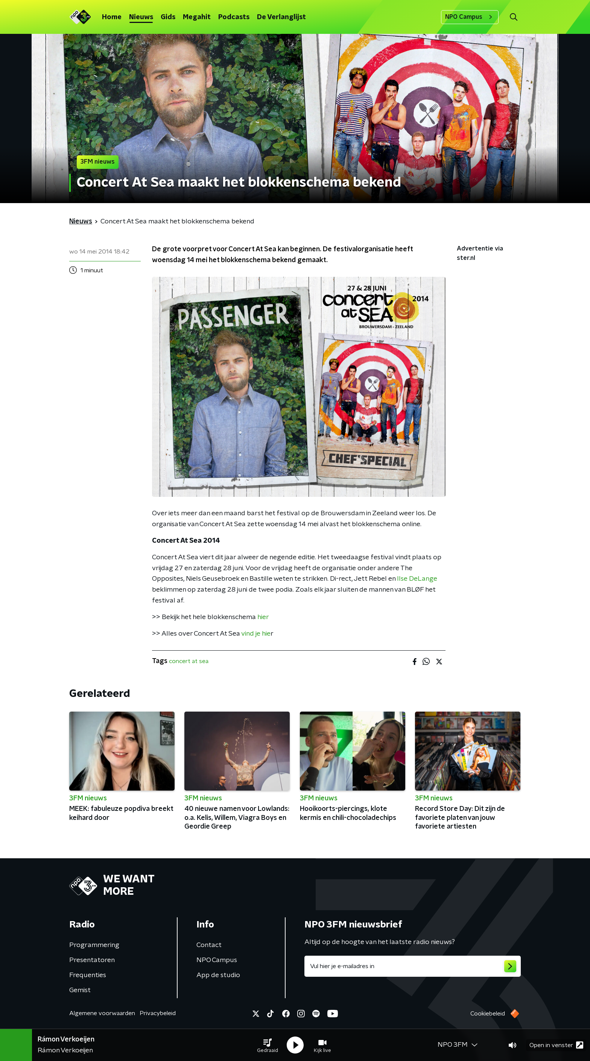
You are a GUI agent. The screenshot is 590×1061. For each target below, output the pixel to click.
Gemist (80, 990)
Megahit (197, 17)
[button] (267, 1045)
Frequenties (87, 975)
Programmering (94, 945)
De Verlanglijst (281, 17)
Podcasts (233, 17)
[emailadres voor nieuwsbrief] (412, 966)
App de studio (218, 975)
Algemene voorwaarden (102, 1013)
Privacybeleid (158, 1013)
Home (112, 17)
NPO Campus (469, 17)
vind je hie (256, 633)
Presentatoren (92, 960)
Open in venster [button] (556, 1045)
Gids (168, 17)
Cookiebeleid (487, 1014)
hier (263, 617)
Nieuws (141, 17)
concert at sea (188, 661)
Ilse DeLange (417, 578)
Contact (209, 945)
